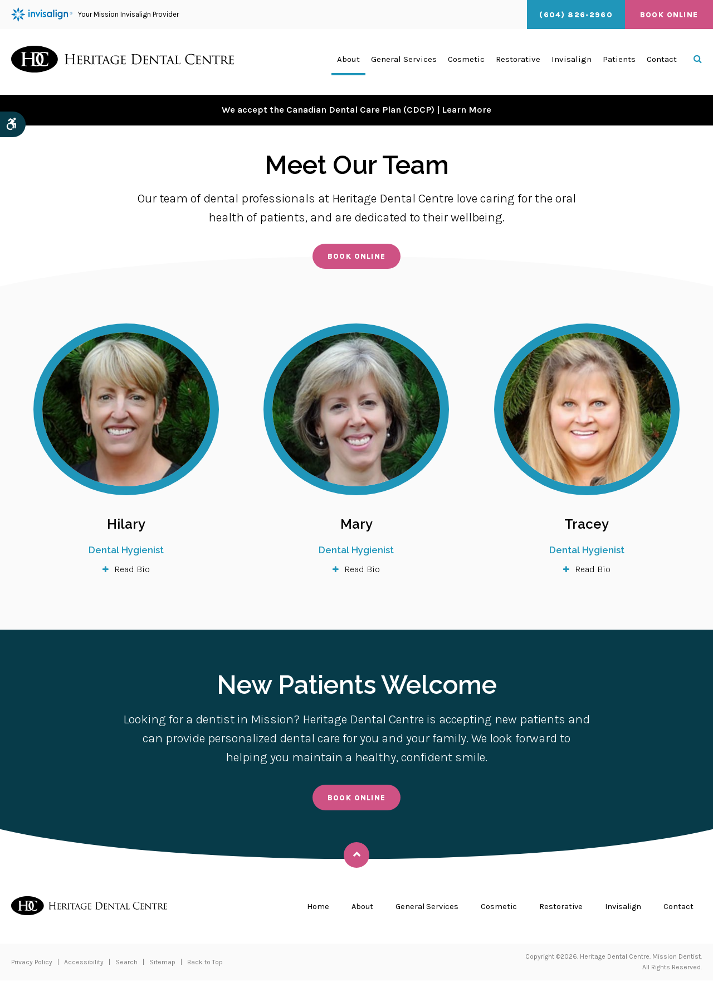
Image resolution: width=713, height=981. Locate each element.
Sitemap (162, 962)
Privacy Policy (31, 962)
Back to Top (205, 962)
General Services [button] (404, 62)
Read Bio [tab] (132, 569)
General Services (420, 907)
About (353, 907)
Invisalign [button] (571, 62)
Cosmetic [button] (466, 62)
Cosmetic (493, 907)
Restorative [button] (518, 62)
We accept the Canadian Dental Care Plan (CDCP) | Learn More (356, 109)
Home (308, 907)
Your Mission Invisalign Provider (95, 14)
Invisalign (621, 907)
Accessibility (84, 962)
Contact (662, 62)
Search (126, 962)
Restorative (556, 907)
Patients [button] (619, 62)
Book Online (669, 15)
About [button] (348, 62)
